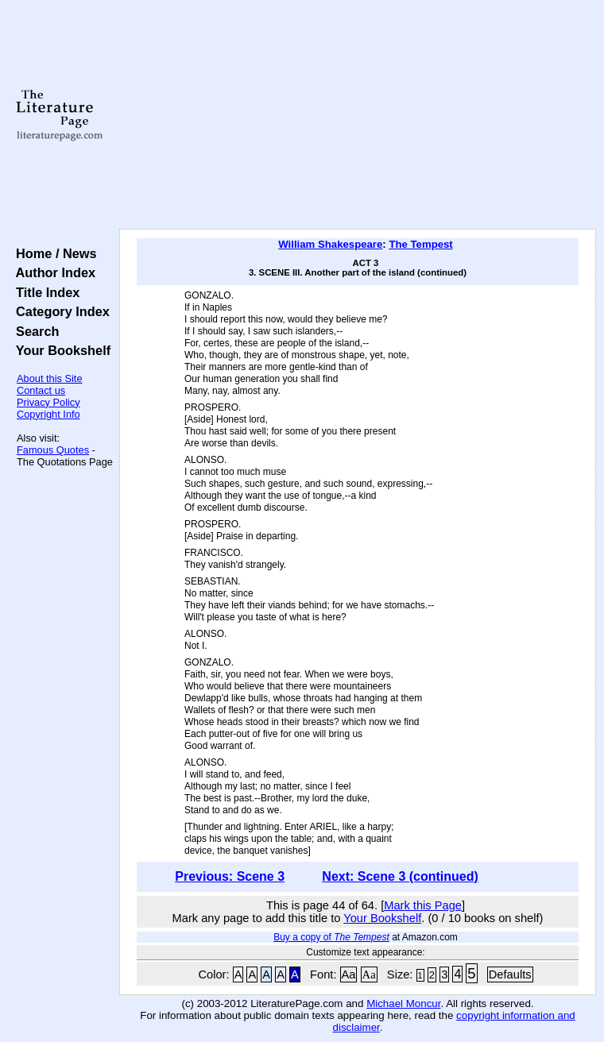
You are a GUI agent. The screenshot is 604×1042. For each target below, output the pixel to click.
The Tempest (420, 244)
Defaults (510, 974)
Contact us (41, 390)
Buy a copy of (331, 937)
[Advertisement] (358, 115)
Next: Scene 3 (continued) (400, 876)
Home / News (53, 253)
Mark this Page (423, 905)
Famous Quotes (53, 450)
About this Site (50, 378)
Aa (349, 974)
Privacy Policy (48, 402)
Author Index (52, 272)
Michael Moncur (403, 1003)
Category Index (59, 311)
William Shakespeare (330, 244)
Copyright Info (48, 414)
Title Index (44, 292)
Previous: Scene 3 (230, 876)
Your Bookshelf (59, 350)
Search (34, 331)
